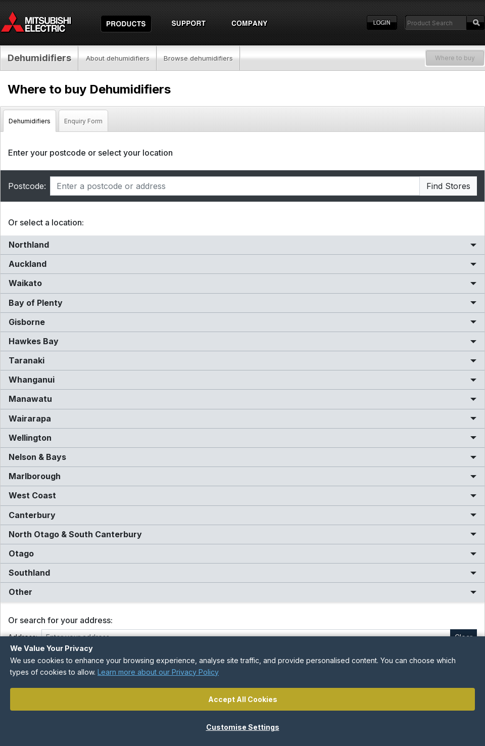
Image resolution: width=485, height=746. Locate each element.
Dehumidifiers (39, 58)
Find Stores (448, 186)
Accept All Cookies (242, 699)
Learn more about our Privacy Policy (158, 672)
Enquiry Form (83, 121)
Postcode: (27, 186)
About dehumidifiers (118, 58)
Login (382, 22)
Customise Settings (242, 727)
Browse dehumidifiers (198, 58)
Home (45, 22)
